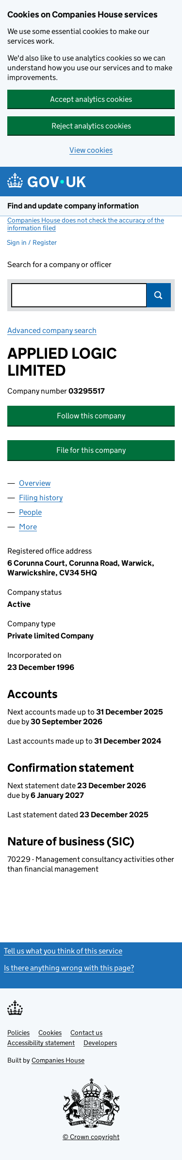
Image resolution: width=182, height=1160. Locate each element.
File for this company (91, 450)
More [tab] (28, 526)
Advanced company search (52, 330)
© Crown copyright (91, 1136)
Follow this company (91, 415)
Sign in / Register (32, 242)
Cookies (50, 1032)
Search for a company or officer (59, 264)
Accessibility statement (41, 1042)
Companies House (58, 1060)
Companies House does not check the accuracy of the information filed (85, 224)
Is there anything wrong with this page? (69, 967)
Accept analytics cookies (91, 99)
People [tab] (30, 512)
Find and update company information (73, 205)
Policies (18, 1032)
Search (159, 295)
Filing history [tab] (41, 497)
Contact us (86, 1032)
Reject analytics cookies (91, 125)
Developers (100, 1042)
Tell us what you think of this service (63, 950)
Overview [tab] (34, 483)
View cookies (91, 150)
